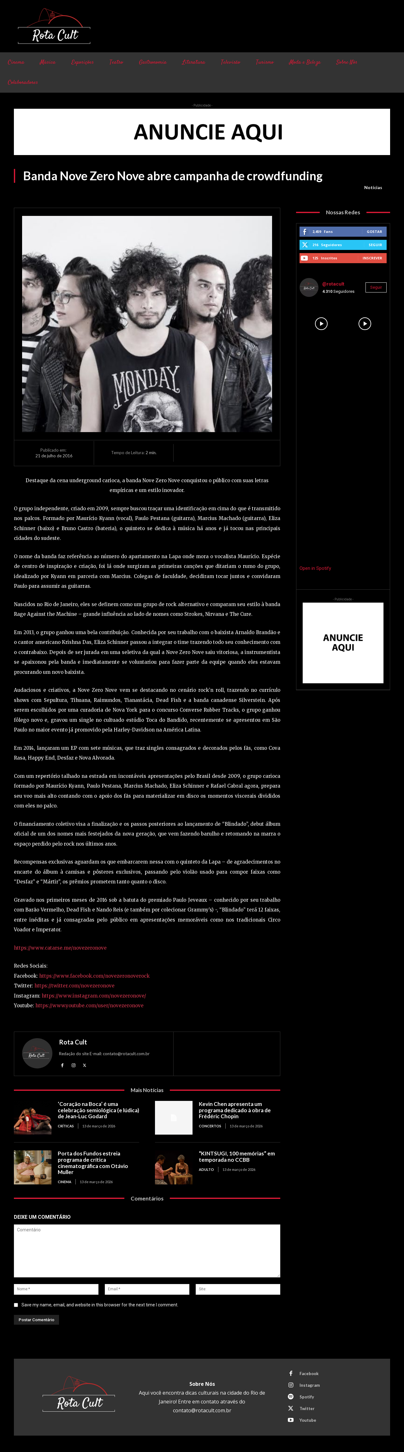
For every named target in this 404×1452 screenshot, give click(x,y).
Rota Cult (73, 1042)
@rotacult (333, 284)
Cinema (64, 1182)
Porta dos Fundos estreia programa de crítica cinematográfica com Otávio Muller (93, 1162)
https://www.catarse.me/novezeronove (60, 948)
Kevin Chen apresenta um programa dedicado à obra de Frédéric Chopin (235, 1110)
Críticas (66, 1126)
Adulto (206, 1169)
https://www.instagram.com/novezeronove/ (94, 996)
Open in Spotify (315, 568)
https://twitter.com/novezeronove (74, 986)
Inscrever (372, 258)
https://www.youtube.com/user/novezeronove (89, 1006)
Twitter (307, 1408)
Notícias (373, 187)
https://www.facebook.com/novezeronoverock (94, 976)
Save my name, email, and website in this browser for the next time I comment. (99, 1304)
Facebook (309, 1373)
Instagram (310, 1385)
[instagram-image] (321, 323)
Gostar (374, 231)
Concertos (210, 1126)
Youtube (308, 1420)
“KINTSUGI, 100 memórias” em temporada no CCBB (237, 1156)
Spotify (307, 1396)
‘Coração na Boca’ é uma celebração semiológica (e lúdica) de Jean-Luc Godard (98, 1110)
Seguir (375, 244)
